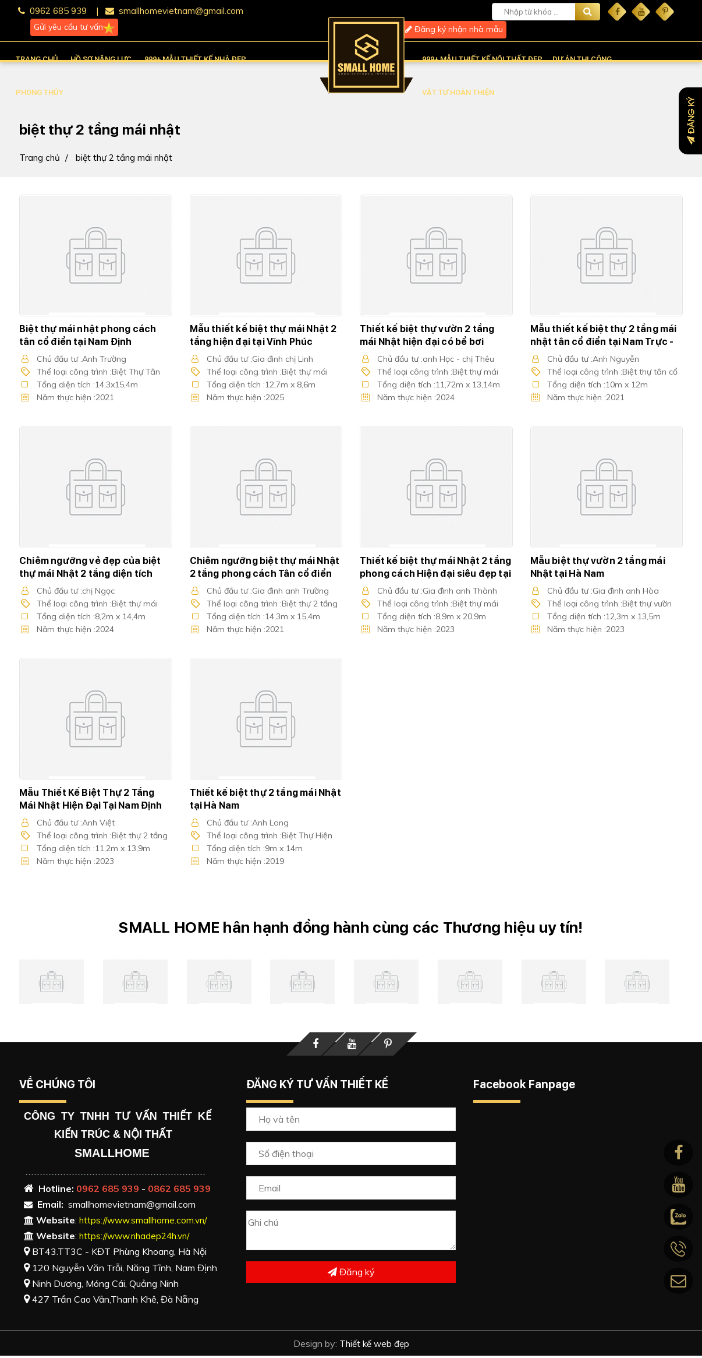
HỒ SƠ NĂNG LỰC (101, 59)
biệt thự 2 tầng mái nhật (127, 157)
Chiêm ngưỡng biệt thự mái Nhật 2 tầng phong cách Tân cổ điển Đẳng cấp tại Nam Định (265, 574)
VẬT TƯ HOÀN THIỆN (458, 92)
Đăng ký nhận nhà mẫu (454, 29)
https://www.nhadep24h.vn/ (138, 1238)
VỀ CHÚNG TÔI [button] (57, 1086)
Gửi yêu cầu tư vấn (74, 27)
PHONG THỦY (39, 92)
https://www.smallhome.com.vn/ (145, 1222)
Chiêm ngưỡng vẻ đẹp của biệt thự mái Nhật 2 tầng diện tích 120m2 (90, 574)
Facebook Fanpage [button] (524, 1086)
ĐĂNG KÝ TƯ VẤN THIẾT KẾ (317, 1086)
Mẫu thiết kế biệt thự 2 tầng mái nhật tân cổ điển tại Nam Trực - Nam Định (603, 341)
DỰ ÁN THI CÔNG (582, 59)
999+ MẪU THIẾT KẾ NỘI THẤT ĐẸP (482, 59)
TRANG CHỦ (37, 59)
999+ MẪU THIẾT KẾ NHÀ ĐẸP (195, 59)
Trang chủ (40, 157)
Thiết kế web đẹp (374, 1346)
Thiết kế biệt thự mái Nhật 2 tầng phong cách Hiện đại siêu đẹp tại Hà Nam (436, 574)
